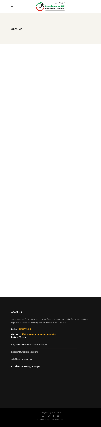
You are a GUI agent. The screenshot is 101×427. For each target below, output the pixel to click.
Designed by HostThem (51, 412)
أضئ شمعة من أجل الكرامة (21, 359)
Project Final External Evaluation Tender (29, 344)
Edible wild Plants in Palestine (24, 352)
